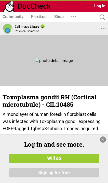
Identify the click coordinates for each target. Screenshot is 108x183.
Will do (54, 158)
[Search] (101, 17)
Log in (99, 6)
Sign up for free (54, 172)
